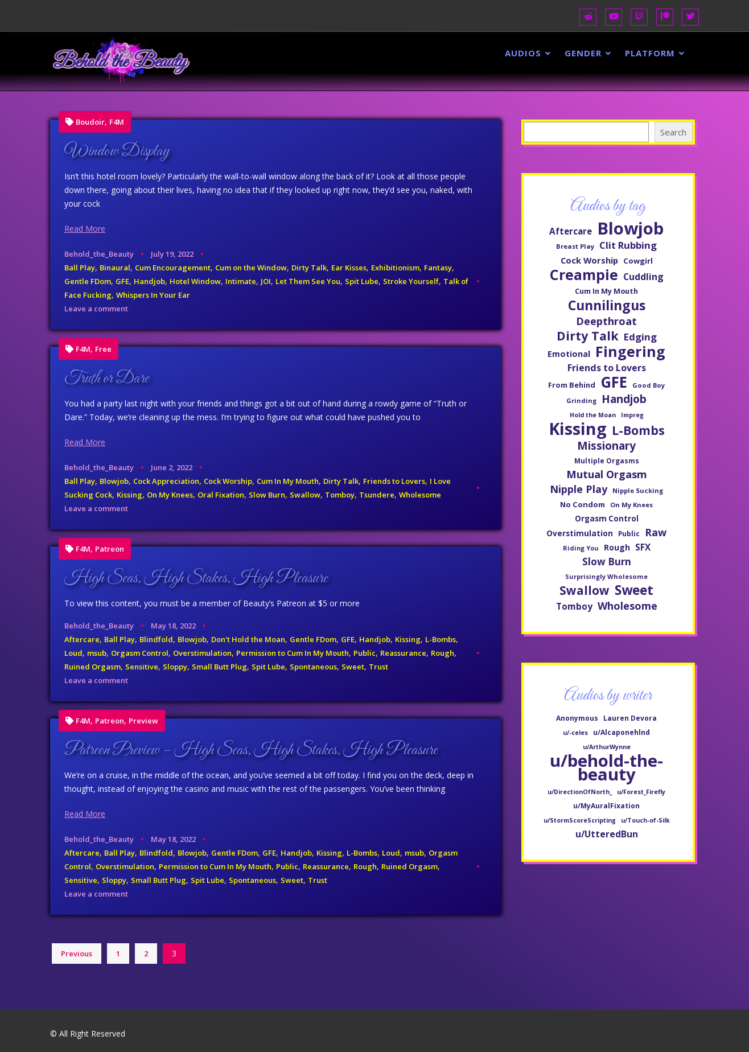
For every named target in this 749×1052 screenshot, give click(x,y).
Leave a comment (96, 308)
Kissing (129, 495)
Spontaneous (313, 666)
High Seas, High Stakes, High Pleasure (196, 578)
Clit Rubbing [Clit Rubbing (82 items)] (628, 245)
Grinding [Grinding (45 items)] (581, 400)
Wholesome (420, 495)
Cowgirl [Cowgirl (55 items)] (638, 261)
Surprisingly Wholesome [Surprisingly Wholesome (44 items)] (606, 576)
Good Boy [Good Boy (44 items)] (648, 385)
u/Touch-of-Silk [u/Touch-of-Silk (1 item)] (645, 820)
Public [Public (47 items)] (629, 533)
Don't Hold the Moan (248, 639)
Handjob (149, 281)
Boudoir (90, 122)
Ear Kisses (349, 267)
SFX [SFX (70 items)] (643, 547)
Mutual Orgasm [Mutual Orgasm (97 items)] (606, 474)
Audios (523, 53)
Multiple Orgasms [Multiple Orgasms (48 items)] (606, 460)
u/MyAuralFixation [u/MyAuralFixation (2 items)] (606, 806)
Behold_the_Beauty (99, 254)
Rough (442, 653)
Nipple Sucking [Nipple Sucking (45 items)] (637, 490)
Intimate (240, 281)
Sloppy (175, 666)
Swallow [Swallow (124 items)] (584, 590)
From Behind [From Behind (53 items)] (571, 385)
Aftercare (82, 639)
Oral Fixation (220, 495)
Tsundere (376, 495)
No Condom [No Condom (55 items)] (582, 504)
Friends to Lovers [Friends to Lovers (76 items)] (606, 367)
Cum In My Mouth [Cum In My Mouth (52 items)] (606, 291)
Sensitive (141, 666)
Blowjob (114, 481)
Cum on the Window (251, 267)
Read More (84, 228)
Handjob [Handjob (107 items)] (624, 399)
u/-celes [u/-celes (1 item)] (575, 733)
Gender (583, 53)
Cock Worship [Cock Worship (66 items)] (589, 260)
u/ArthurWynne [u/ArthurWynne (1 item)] (607, 747)
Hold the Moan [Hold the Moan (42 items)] (593, 415)
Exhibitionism (395, 267)
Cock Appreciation (166, 481)
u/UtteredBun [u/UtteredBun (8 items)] (606, 834)
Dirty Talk (309, 267)
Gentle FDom (87, 281)
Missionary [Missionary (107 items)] (606, 446)
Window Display (117, 151)
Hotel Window (195, 281)
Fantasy (438, 267)
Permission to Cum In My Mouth (292, 653)
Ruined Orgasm (92, 666)
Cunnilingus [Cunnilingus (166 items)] (606, 305)
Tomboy (340, 495)
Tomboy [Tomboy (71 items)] (574, 606)
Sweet (352, 666)
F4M (116, 122)
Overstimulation (202, 653)
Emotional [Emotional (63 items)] (569, 353)
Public (364, 653)
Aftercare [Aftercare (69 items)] (570, 231)
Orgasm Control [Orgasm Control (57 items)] (607, 518)
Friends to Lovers (394, 481)
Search (673, 132)
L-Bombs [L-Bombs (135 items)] (638, 430)
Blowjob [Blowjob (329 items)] (630, 228)
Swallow (305, 495)
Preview (143, 721)
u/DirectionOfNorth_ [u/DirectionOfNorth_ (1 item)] (580, 792)
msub (96, 653)
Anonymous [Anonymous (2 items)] (577, 718)
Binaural (115, 267)
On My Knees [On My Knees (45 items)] (631, 504)
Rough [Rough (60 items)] (617, 547)
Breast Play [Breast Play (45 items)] (575, 246)
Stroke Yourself (411, 281)
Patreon (109, 549)
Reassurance (403, 653)
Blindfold (156, 639)
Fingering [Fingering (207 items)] (630, 351)
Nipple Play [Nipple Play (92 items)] (578, 489)
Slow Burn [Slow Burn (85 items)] (606, 561)
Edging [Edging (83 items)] (640, 336)
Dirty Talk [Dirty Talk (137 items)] (588, 336)
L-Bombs (440, 639)
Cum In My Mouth (288, 481)
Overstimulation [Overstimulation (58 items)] (579, 533)
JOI (266, 281)
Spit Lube (361, 281)
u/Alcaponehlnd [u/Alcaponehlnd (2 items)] (621, 732)
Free (103, 349)
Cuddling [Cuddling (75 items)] (643, 276)
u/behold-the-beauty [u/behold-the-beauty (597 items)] (606, 767)
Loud (73, 653)
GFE (122, 281)
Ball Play (79, 267)
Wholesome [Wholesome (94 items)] (627, 606)
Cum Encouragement (173, 267)
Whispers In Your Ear (153, 295)
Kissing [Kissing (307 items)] (578, 428)
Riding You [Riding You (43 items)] (581, 548)
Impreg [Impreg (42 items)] (632, 415)
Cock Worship (228, 481)
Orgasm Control (139, 653)
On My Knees (170, 495)
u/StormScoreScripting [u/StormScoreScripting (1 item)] (580, 820)
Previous (76, 953)
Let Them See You (307, 281)
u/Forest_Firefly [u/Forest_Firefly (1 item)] (641, 792)
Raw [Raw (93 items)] (655, 532)
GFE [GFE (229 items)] (613, 382)
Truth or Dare (106, 378)
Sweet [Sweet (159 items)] (634, 590)
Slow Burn (267, 495)
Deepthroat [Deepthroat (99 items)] (606, 321)
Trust (378, 666)
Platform (650, 53)
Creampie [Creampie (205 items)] (584, 274)
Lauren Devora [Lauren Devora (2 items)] (630, 718)
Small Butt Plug (219, 666)
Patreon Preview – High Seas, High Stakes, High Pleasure (251, 750)
